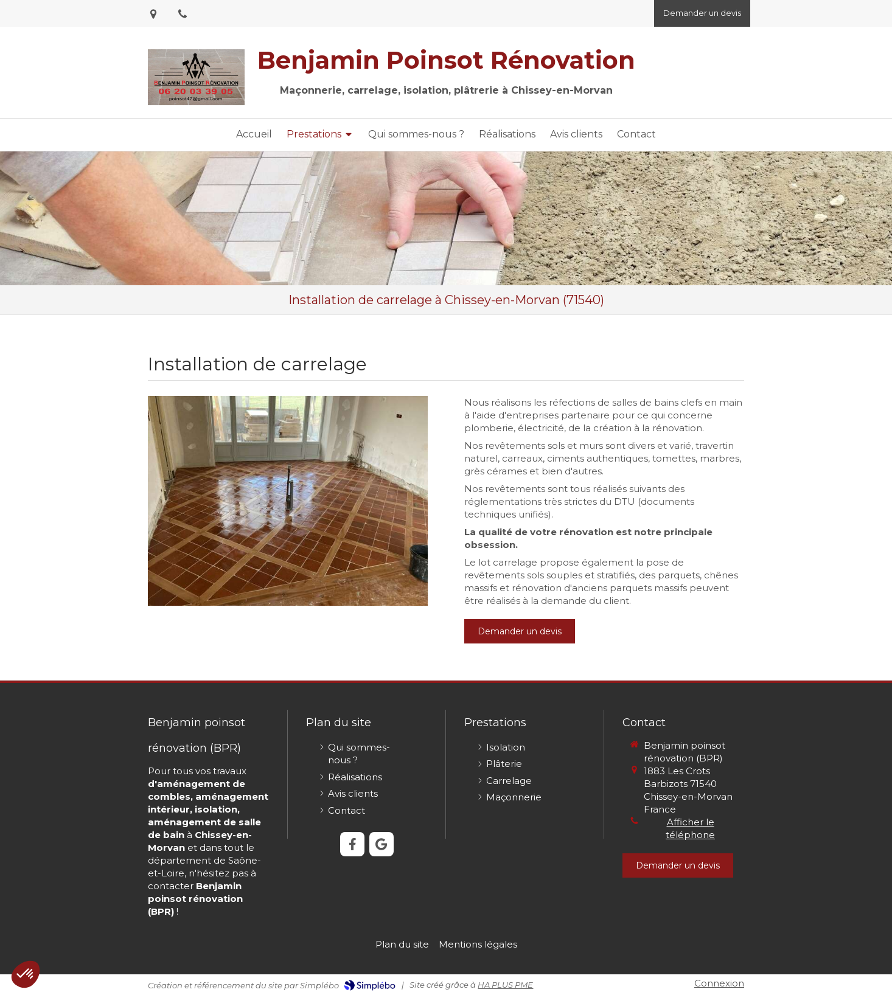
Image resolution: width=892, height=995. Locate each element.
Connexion (719, 983)
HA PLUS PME (505, 985)
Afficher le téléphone (690, 828)
